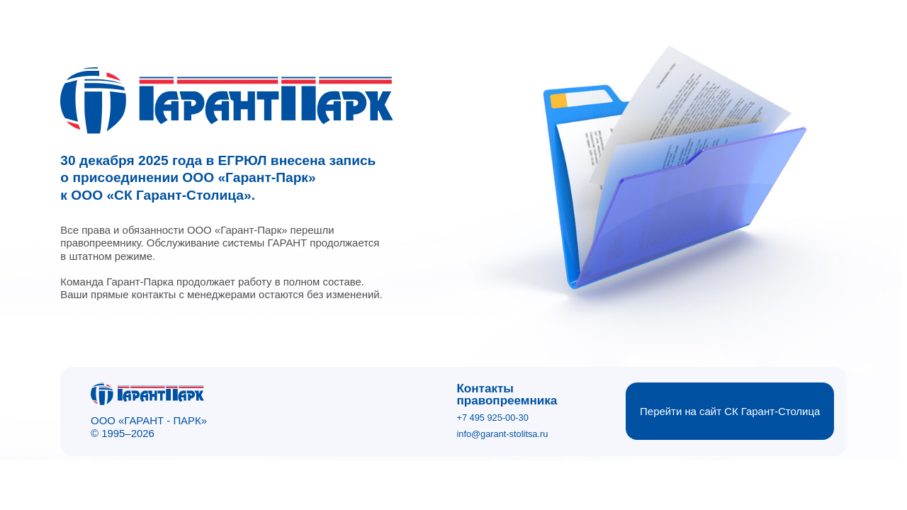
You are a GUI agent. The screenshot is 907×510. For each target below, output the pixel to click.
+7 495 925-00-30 (492, 417)
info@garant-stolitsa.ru (502, 434)
